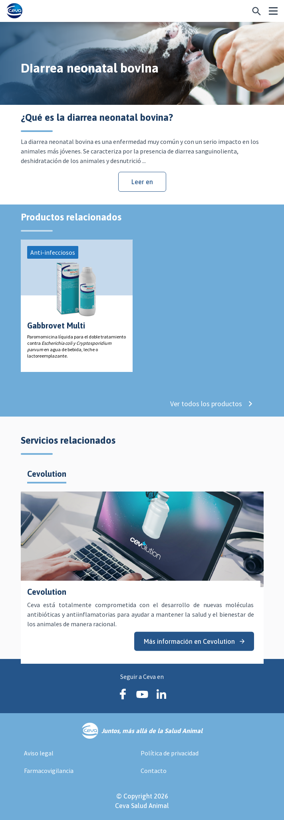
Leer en (142, 181)
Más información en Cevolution (194, 648)
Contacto (154, 771)
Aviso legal (39, 753)
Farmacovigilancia (48, 771)
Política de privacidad (170, 753)
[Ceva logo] (14, 11)
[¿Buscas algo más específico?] (256, 11)
